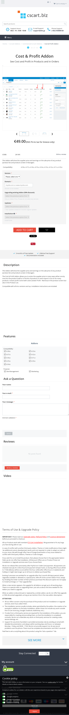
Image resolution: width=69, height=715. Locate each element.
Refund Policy (41, 537)
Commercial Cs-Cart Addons (32, 44)
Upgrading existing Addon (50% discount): (20, 192)
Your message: (7, 402)
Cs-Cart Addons (14, 44)
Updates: (8, 203)
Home (5, 44)
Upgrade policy (29, 537)
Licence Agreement (57, 537)
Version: (8, 173)
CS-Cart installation (35, 542)
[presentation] (20, 424)
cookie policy (52, 682)
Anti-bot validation (8, 418)
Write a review (61, 154)
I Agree (34, 711)
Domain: (8, 181)
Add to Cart (24, 230)
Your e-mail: (7, 393)
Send (9, 433)
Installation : (10, 214)
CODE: (4, 154)
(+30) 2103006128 (57, 31)
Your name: (6, 385)
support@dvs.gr (39, 31)
